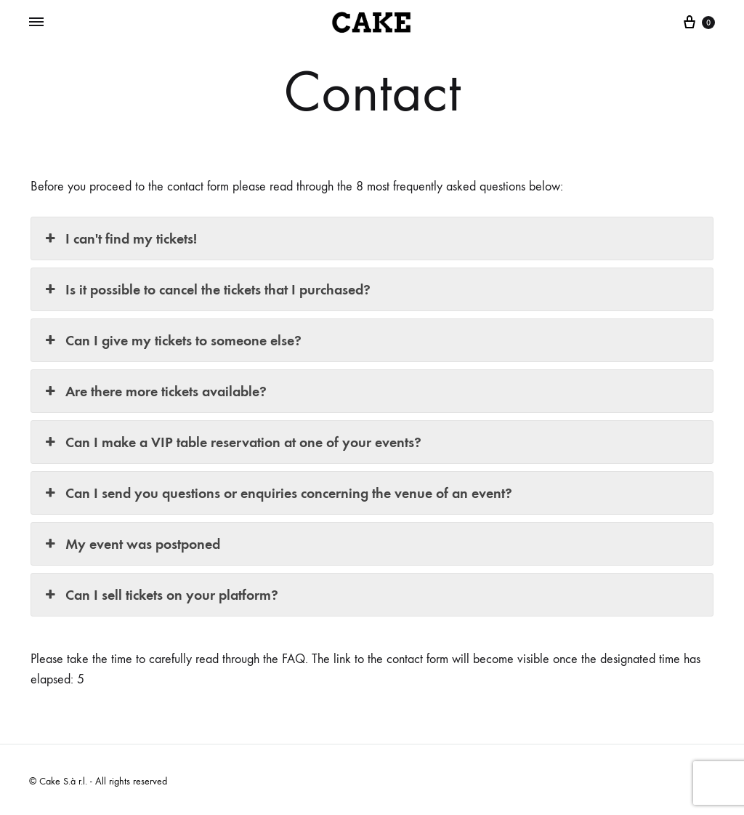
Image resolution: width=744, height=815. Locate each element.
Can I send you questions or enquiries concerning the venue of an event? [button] (277, 493)
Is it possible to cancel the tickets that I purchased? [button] (206, 289)
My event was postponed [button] (131, 544)
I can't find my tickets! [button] (119, 238)
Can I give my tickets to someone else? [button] (172, 340)
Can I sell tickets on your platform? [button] (160, 595)
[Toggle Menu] (36, 23)
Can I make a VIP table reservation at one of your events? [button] (231, 442)
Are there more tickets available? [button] (154, 391)
